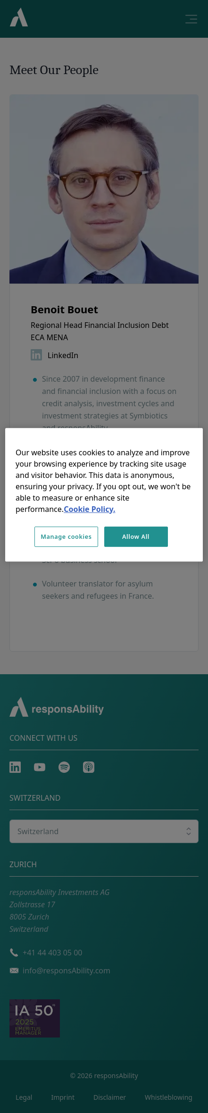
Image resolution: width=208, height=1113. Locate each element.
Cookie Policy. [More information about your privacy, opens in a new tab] (89, 509)
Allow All (136, 537)
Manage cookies (66, 537)
